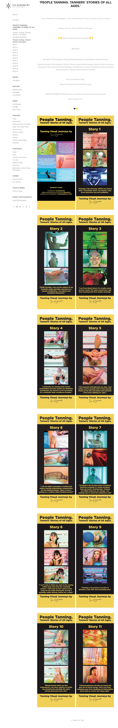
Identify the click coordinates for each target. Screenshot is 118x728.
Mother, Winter (18, 162)
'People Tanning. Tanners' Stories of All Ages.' (22, 33)
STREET (16, 176)
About (15, 14)
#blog (65, 59)
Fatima (15, 137)
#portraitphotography (85, 64)
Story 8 (15, 63)
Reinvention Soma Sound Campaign (22, 169)
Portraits (16, 143)
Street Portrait (17, 179)
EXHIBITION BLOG (19, 37)
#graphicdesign (102, 59)
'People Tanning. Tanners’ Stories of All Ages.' (22, 41)
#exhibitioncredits (97, 67)
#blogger (68, 67)
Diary (15, 101)
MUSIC (15, 77)
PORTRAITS (17, 148)
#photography (57, 59)
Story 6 (15, 58)
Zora (14, 154)
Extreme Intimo (18, 132)
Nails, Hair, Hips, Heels (21, 127)
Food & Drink (19, 188)
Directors (16, 165)
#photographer (57, 64)
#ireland (61, 67)
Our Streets (17, 182)
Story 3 (15, 50)
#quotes (65, 69)
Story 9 (15, 66)
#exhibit (67, 64)
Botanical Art (17, 89)
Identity (15, 107)
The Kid (15, 160)
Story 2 (15, 47)
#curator (87, 67)
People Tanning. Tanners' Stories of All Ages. (24, 27)
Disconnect (17, 121)
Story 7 (15, 60)
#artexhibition (90, 59)
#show (78, 69)
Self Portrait (17, 104)
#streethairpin (78, 67)
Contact (16, 20)
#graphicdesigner (44, 64)
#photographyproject (76, 59)
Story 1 (15, 44)
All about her (17, 129)
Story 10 (15, 68)
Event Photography (22, 197)
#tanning (73, 64)
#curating (108, 67)
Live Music (16, 80)
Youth (15, 152)
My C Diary (16, 109)
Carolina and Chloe (19, 157)
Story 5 (15, 55)
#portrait (97, 64)
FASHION (16, 115)
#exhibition (47, 59)
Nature (16, 86)
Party (14, 119)
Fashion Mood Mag (20, 140)
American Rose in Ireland (22, 124)
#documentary (52, 67)
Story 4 (15, 52)
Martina (15, 135)
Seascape (16, 92)
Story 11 (15, 71)
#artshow (85, 69)
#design (72, 69)
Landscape (17, 95)
